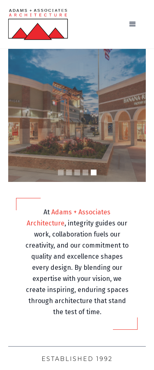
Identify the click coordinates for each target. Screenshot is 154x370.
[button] (133, 24)
